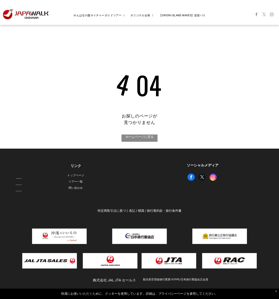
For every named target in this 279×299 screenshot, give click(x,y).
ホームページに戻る (139, 137)
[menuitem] (99, 15)
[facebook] (256, 15)
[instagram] (271, 15)
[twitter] (264, 15)
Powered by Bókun (140, 295)
